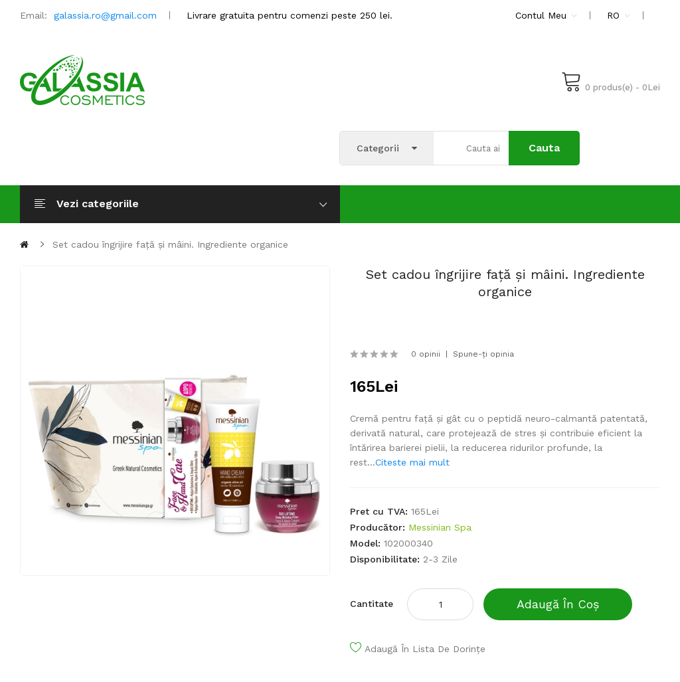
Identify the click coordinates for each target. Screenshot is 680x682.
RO (618, 15)
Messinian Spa (439, 527)
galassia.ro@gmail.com (105, 15)
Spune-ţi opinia (483, 354)
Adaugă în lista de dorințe (425, 648)
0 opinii (425, 354)
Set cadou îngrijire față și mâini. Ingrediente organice (170, 244)
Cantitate (371, 603)
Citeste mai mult (412, 462)
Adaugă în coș (558, 604)
